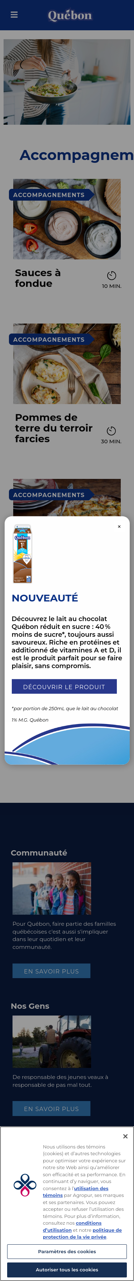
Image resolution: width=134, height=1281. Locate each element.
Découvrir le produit (64, 686)
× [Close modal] (119, 526)
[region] (67, 1203)
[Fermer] (125, 1136)
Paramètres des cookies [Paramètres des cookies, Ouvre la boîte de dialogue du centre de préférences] (67, 1251)
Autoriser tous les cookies (67, 1269)
